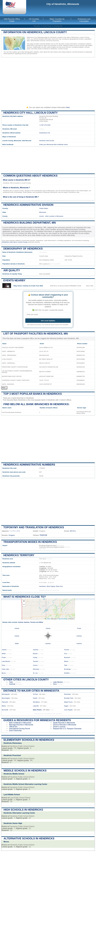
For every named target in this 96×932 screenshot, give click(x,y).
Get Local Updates (48, 321)
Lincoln (41, 216)
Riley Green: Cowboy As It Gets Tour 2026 (28, 286)
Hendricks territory (18, 555)
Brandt (35, 653)
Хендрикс (11, 535)
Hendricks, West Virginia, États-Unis (51, 586)
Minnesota (37, 26)
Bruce (4, 673)
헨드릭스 (73, 531)
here (68, 107)
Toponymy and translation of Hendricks (33, 527)
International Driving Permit (19, 729)
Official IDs (13, 727)
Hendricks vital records (46, 140)
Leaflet (47, 619)
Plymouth (5, 702)
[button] (24, 601)
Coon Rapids (68, 710)
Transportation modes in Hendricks (30, 541)
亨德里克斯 (43, 535)
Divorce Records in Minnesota (64, 725)
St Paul (35, 694)
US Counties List (34, 20)
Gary (3, 665)
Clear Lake (5, 669)
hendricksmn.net (44, 133)
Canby (35, 657)
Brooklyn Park (68, 698)
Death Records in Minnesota (64, 723)
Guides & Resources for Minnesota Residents (37, 720)
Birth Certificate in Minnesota (20, 723)
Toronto (33, 622)
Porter (79, 628)
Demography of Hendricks (23, 248)
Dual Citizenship (15, 730)
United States (43, 208)
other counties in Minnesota (54, 216)
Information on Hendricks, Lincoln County (35, 32)
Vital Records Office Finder (12, 20)
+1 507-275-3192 (44, 125)
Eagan (66, 706)
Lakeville (36, 706)
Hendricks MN (58, 26)
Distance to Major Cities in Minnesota (31, 690)
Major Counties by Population (57, 20)
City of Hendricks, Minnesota (62, 4)
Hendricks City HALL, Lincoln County (30, 112)
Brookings (67, 669)
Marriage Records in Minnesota (21, 725)
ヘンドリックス (14, 531)
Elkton (66, 661)
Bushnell (67, 657)
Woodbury (36, 702)
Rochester (67, 694)
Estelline (67, 673)
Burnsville (5, 710)
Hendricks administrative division (28, 204)
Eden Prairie (37, 710)
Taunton (35, 661)
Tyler (65, 665)
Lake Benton (6, 661)
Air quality (11, 270)
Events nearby (14, 280)
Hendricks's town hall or (10, 242)
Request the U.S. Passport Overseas (67, 729)
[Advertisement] (48, 81)
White (41, 622)
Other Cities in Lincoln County (26, 679)
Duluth (35, 698)
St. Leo (35, 673)
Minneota (36, 669)
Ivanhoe (26, 622)
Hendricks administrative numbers (29, 464)
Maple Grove (68, 702)
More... (4, 388)
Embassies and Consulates (84, 20)
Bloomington (6, 698)
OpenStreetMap (62, 619)
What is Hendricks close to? (24, 596)
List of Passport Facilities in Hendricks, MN (35, 333)
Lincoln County (47, 26)
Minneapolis (6, 694)
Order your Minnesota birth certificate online (53, 144)
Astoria (20, 622)
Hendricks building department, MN (29, 222)
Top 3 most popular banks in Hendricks (32, 393)
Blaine (4, 706)
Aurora (35, 665)
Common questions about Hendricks (30, 175)
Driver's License (59, 727)
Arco (65, 653)
